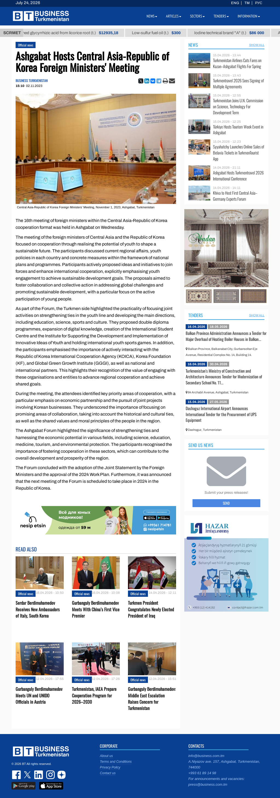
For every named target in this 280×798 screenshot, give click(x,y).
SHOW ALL (256, 44)
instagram (49, 774)
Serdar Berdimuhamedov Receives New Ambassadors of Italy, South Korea (38, 609)
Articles (173, 16)
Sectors (197, 16)
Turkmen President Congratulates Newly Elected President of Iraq (151, 609)
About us (106, 756)
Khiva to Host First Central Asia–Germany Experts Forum (235, 196)
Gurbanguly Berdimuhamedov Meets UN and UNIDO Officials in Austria (39, 695)
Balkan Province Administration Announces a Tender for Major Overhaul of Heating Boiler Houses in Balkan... (226, 336)
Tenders (195, 315)
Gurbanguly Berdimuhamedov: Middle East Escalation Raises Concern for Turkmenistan (152, 698)
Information (249, 16)
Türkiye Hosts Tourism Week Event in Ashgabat (238, 130)
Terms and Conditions (116, 762)
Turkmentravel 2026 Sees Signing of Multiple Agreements (238, 83)
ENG (235, 3)
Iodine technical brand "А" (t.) (234, 33)
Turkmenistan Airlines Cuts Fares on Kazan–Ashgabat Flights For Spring (237, 63)
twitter (27, 774)
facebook (16, 774)
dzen (60, 774)
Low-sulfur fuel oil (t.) (161, 33)
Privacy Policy (110, 767)
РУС (258, 3)
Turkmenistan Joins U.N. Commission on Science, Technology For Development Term (238, 106)
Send (226, 503)
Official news (25, 45)
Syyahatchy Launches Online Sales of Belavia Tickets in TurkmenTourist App (238, 153)
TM (247, 3)
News (193, 45)
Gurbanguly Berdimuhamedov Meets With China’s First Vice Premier (95, 609)
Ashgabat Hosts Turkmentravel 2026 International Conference (238, 176)
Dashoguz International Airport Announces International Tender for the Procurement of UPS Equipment (221, 414)
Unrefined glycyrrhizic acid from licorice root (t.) (70, 33)
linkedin (38, 774)
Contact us (107, 773)
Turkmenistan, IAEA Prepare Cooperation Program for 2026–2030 (94, 695)
